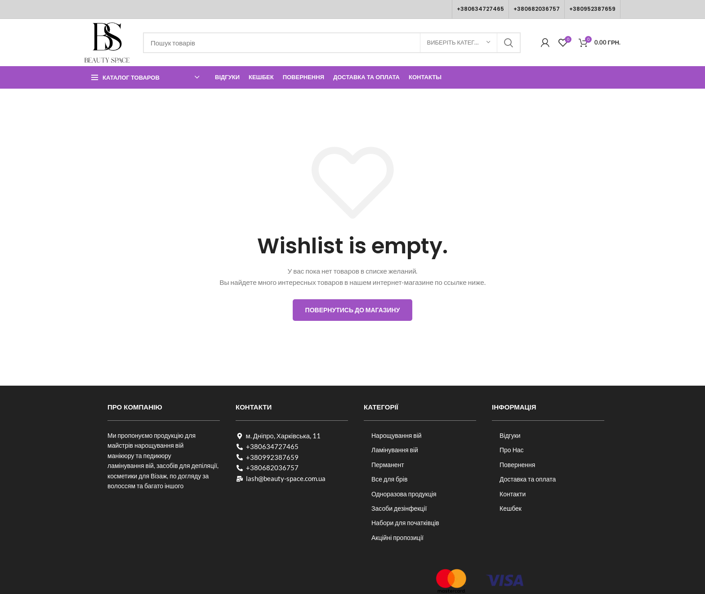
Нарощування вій (396, 435)
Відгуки (510, 435)
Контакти (513, 494)
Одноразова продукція (404, 494)
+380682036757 (536, 9)
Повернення (517, 464)
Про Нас (512, 450)
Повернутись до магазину (352, 310)
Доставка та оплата (528, 479)
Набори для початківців (405, 522)
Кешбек (511, 508)
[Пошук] (332, 42)
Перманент (387, 464)
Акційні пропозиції (397, 537)
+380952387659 (592, 9)
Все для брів (389, 479)
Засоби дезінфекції (399, 508)
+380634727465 (480, 9)
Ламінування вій (394, 450)
